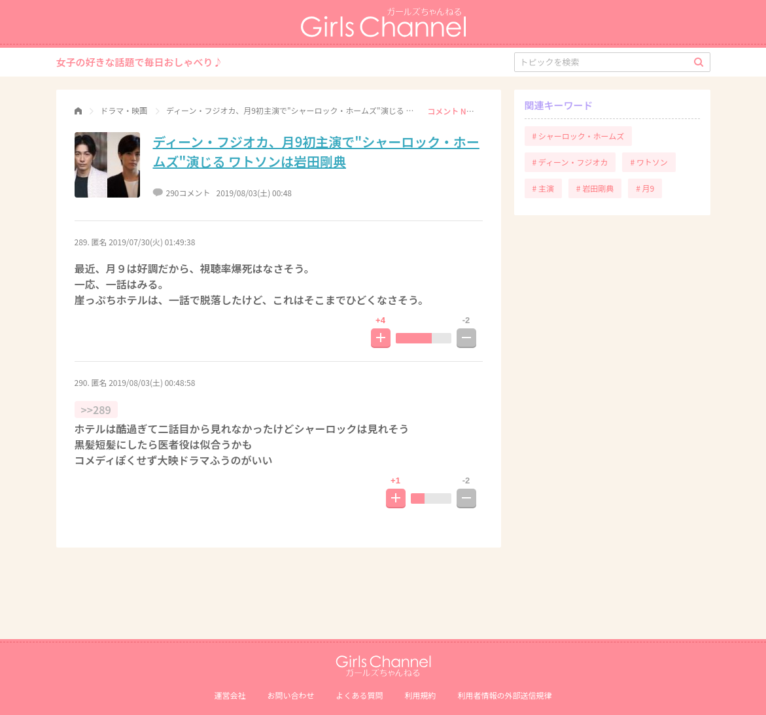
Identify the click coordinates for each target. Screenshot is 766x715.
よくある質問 (359, 695)
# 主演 (543, 188)
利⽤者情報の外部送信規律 (505, 695)
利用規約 (420, 695)
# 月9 (645, 188)
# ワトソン (648, 161)
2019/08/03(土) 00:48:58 (152, 382)
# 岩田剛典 (595, 188)
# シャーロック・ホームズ (578, 135)
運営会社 (229, 695)
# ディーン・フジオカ (570, 161)
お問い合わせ (290, 695)
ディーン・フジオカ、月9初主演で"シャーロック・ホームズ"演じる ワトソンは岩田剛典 (316, 151)
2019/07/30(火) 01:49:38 (152, 241)
